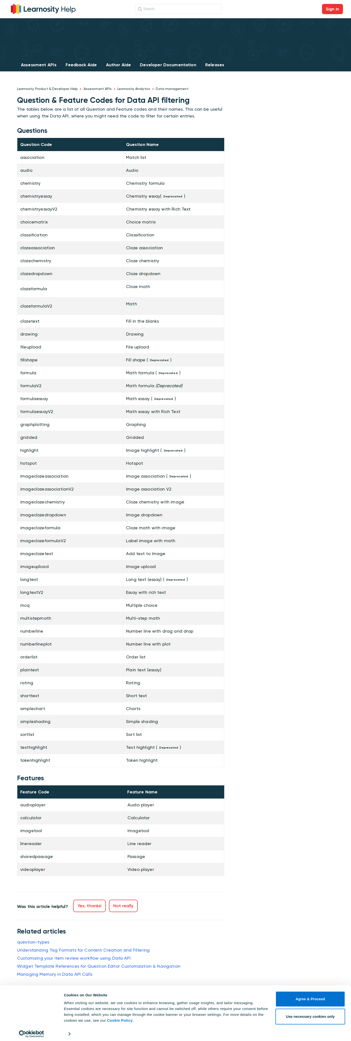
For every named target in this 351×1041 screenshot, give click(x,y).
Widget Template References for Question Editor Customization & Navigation (98, 966)
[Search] (178, 9)
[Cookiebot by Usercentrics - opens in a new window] (31, 1031)
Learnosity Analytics (133, 89)
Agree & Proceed (310, 996)
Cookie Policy (120, 1018)
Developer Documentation (168, 64)
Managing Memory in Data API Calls (54, 974)
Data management (172, 89)
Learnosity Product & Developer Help (47, 89)
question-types (33, 942)
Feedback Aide (81, 64)
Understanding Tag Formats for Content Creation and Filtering (83, 950)
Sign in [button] (332, 9)
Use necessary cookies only (310, 1014)
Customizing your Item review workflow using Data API (74, 958)
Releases (214, 64)
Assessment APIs (39, 64)
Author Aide (118, 64)
